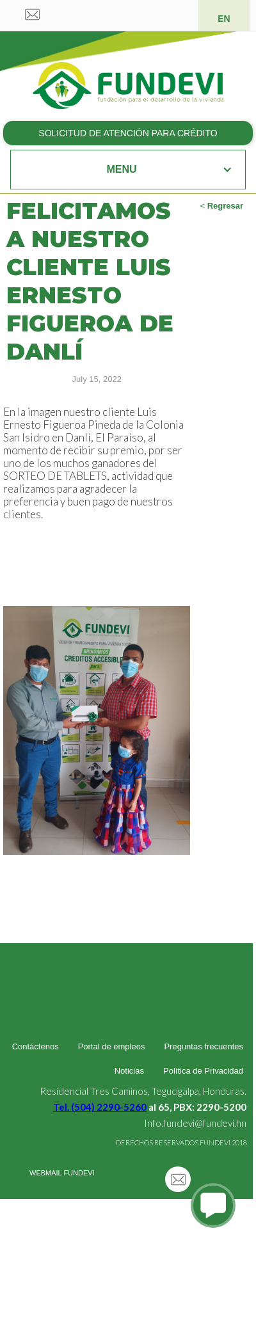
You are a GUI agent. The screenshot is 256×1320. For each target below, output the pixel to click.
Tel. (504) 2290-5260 (100, 1107)
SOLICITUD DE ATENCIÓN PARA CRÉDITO (127, 133)
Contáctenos (35, 1046)
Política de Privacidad (203, 1071)
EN (224, 18)
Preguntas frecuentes (203, 1046)
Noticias (129, 1071)
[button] (128, 169)
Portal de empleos (111, 1046)
